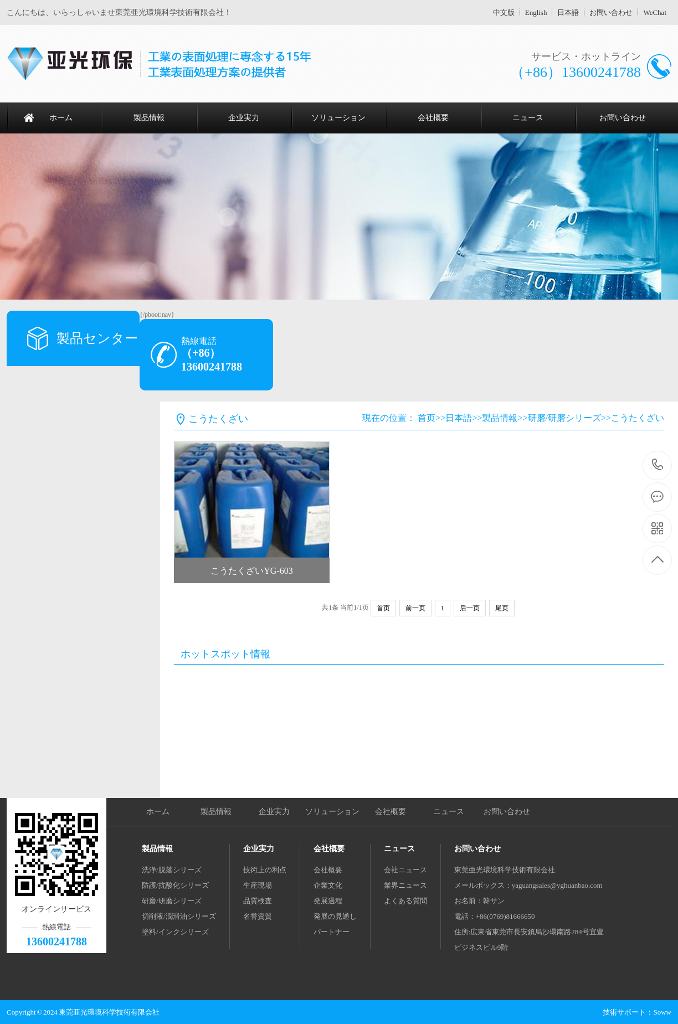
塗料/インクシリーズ (175, 932)
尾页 (501, 608)
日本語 (568, 12)
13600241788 (657, 465)
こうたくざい (637, 418)
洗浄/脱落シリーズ (172, 870)
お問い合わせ (611, 12)
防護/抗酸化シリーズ (175, 885)
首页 (426, 418)
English (536, 12)
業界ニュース (405, 885)
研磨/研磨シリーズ (564, 418)
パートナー (332, 932)
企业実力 (243, 118)
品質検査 (257, 901)
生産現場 (257, 885)
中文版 (504, 12)
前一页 (415, 608)
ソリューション (338, 118)
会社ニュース (405, 870)
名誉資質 (257, 916)
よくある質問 (405, 901)
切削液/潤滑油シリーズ (179, 916)
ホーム (61, 118)
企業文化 (328, 885)
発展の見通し (335, 916)
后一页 (470, 608)
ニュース (527, 118)
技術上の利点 (264, 870)
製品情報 (149, 118)
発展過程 (328, 901)
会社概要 (433, 118)
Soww (662, 1012)
